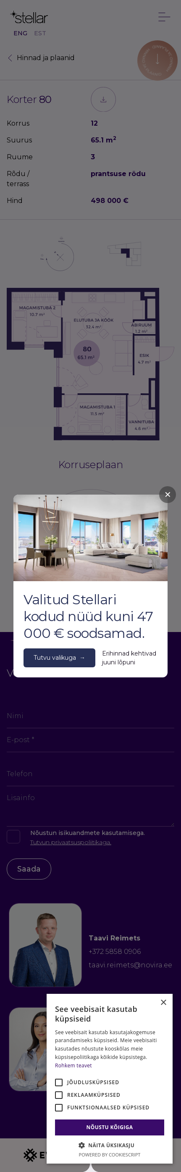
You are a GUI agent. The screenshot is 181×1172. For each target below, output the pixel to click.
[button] (109, 1145)
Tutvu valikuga (59, 657)
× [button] (163, 1003)
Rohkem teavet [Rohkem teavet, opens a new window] (73, 1065)
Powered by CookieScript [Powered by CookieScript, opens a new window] (110, 1154)
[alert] (110, 1079)
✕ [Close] (167, 495)
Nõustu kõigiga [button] (110, 1127)
